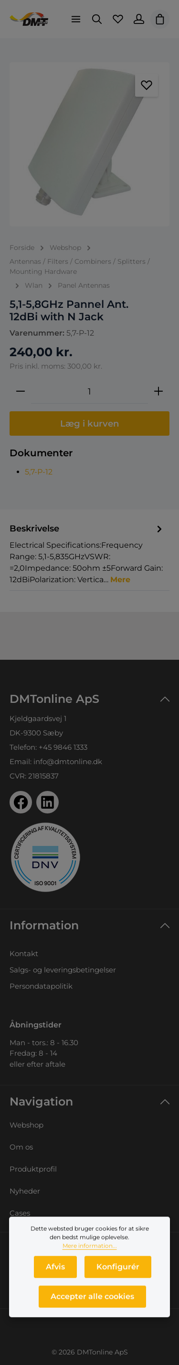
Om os (21, 1146)
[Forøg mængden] (158, 392)
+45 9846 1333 (63, 747)
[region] (89, 144)
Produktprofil (33, 1168)
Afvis (55, 1268)
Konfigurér (117, 1268)
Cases (20, 1213)
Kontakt (24, 953)
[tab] (87, 553)
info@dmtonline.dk (67, 761)
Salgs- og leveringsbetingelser (63, 969)
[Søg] (96, 19)
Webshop (26, 1124)
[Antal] (89, 392)
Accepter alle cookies (92, 1298)
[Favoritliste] (117, 19)
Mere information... (90, 1247)
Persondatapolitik (41, 986)
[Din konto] (138, 19)
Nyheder (25, 1191)
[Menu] (75, 19)
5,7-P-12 (39, 471)
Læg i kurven (89, 423)
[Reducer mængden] (21, 392)
